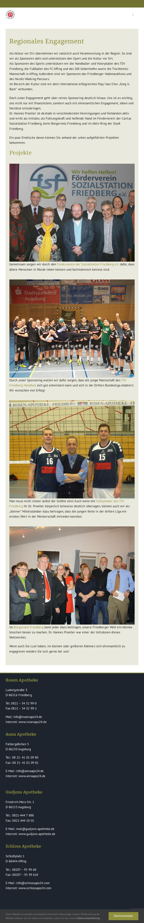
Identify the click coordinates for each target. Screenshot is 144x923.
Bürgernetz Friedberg (29, 627)
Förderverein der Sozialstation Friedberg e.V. (88, 264)
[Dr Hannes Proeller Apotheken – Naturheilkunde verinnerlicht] (10, 12)
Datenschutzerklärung (88, 918)
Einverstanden (123, 916)
